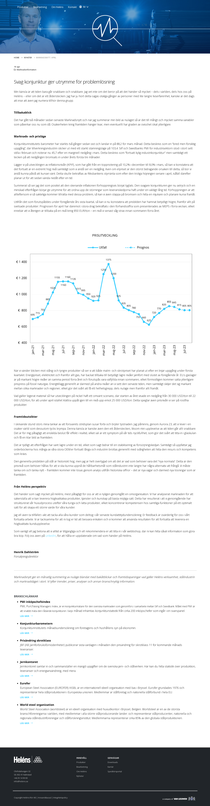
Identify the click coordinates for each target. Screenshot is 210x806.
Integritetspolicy (60, 797)
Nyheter (28, 57)
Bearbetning (40, 7)
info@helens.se (21, 781)
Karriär (111, 766)
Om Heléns (57, 7)
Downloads (113, 762)
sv (84, 6)
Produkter (81, 762)
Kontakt (72, 7)
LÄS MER (24, 616)
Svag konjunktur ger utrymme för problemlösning (64, 81)
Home (16, 57)
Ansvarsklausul (44, 797)
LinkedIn (50, 535)
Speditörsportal (115, 771)
